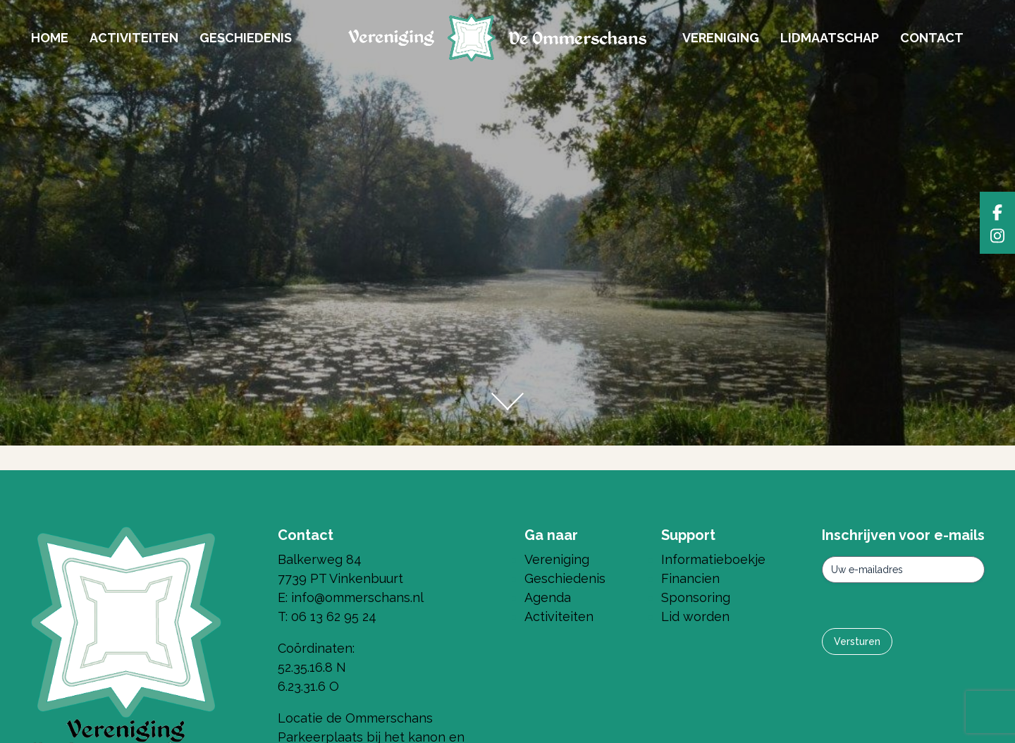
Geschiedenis (245, 37)
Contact (932, 37)
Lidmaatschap (829, 37)
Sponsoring (695, 597)
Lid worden (695, 616)
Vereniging (720, 37)
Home (49, 37)
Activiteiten (134, 37)
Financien (690, 578)
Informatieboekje (713, 559)
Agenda (547, 597)
